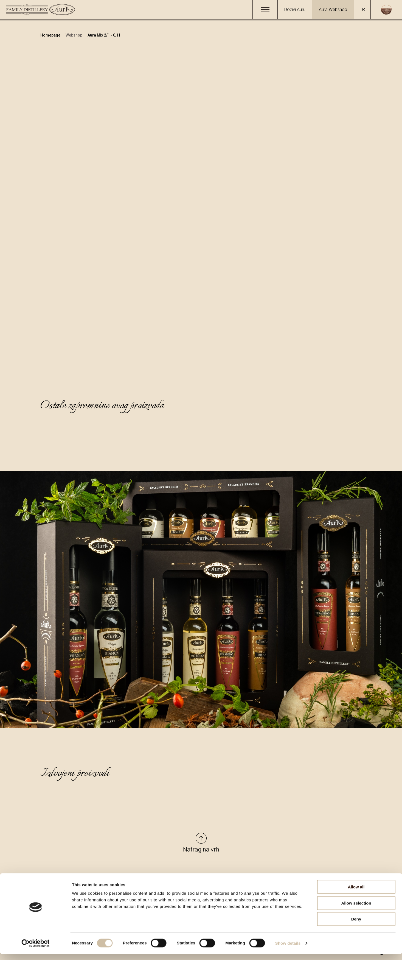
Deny (356, 925)
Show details (288, 949)
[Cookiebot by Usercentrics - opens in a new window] (36, 949)
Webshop (74, 35)
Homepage (50, 35)
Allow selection (356, 909)
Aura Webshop (333, 9)
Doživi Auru (294, 9)
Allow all (356, 893)
